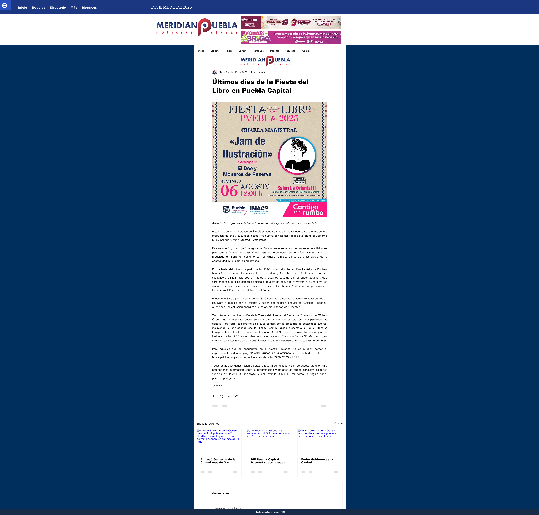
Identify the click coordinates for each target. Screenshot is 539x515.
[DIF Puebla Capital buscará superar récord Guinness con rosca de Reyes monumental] (269, 441)
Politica (229, 50)
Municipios (306, 50)
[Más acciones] (325, 72)
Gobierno (214, 50)
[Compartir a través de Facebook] (213, 396)
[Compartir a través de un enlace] (236, 396)
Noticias (200, 50)
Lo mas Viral (258, 50)
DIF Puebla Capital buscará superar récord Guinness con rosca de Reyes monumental (268, 461)
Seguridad (290, 50)
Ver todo (338, 423)
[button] (338, 51)
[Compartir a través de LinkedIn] (228, 396)
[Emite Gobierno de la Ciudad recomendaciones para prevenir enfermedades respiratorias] (320, 441)
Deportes (274, 50)
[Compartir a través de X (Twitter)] (221, 396)
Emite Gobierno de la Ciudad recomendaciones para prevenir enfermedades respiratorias (318, 461)
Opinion (242, 50)
